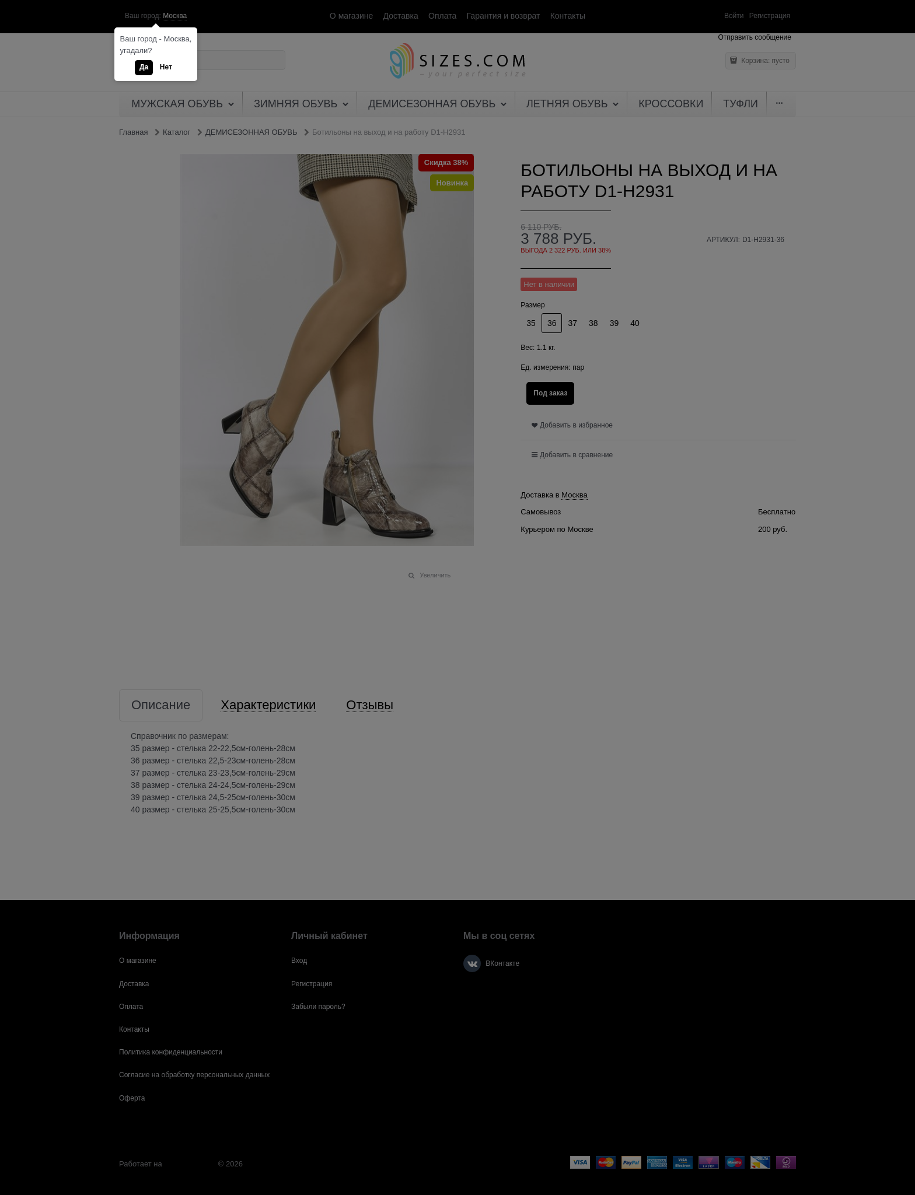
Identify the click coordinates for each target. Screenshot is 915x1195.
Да (143, 67)
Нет (166, 67)
